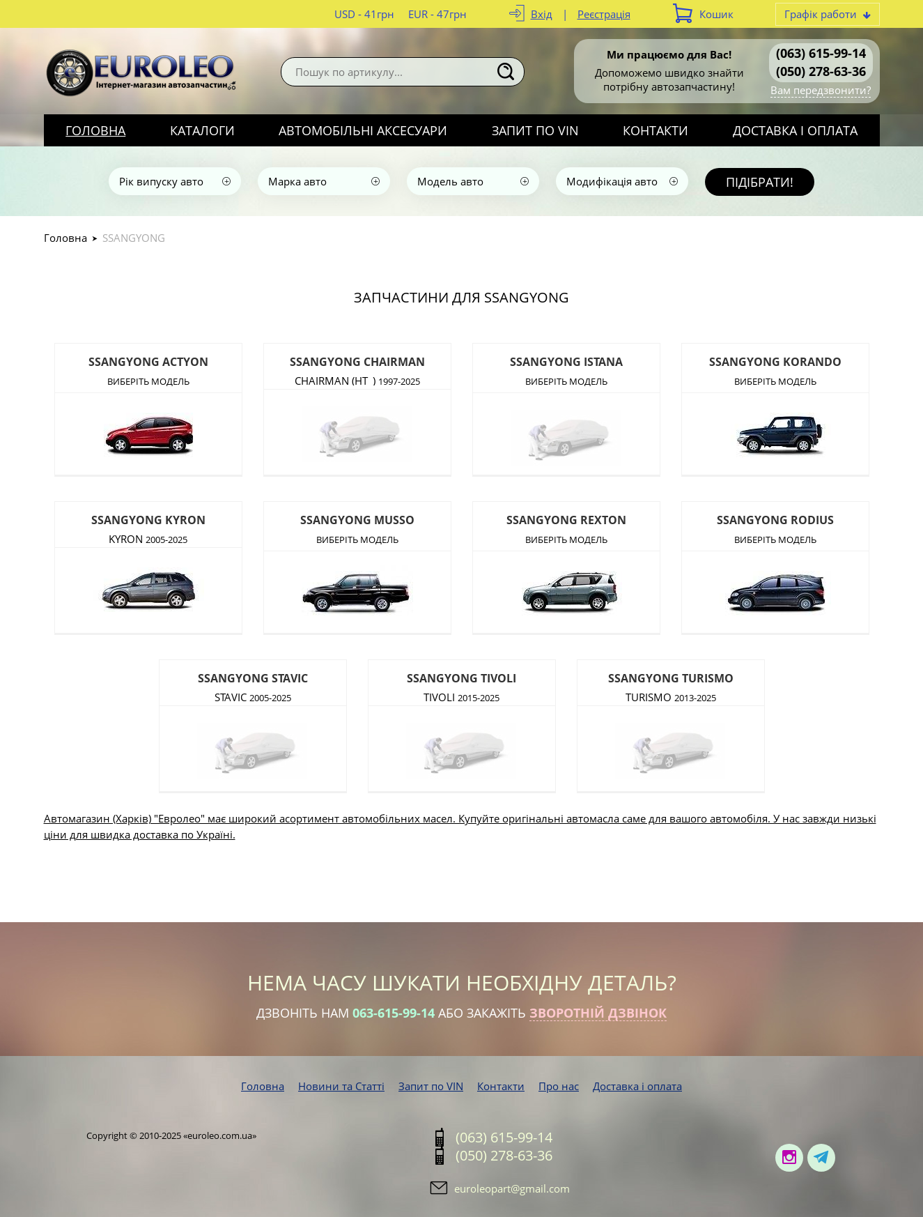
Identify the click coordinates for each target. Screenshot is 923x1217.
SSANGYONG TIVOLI (461, 678)
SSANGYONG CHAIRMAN (357, 361)
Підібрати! (759, 182)
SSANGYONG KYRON (148, 520)
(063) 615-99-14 (821, 53)
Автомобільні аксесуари (363, 130)
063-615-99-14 (393, 1012)
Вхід (541, 14)
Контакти (655, 130)
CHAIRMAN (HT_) (357, 379)
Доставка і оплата (795, 130)
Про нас (558, 1086)
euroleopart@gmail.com (512, 1188)
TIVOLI (461, 696)
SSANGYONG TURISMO (671, 678)
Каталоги (202, 130)
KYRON (148, 538)
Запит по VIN (535, 130)
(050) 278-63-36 (821, 71)
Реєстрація (603, 14)
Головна (95, 130)
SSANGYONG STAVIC (253, 678)
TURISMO (671, 696)
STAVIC (253, 696)
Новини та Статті (341, 1086)
